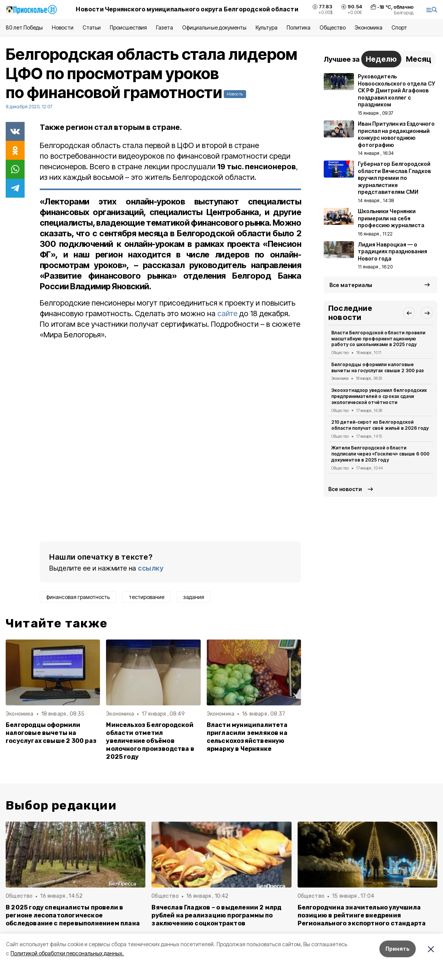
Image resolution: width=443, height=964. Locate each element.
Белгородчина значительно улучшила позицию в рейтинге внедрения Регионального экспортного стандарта (362, 915)
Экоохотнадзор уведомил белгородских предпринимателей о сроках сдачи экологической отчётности (379, 396)
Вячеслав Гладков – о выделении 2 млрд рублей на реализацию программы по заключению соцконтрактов (216, 915)
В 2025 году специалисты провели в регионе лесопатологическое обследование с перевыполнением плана (73, 915)
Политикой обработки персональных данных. (67, 953)
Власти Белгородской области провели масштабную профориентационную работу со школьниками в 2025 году (378, 339)
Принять (397, 948)
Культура (267, 27)
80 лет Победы (24, 27)
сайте (227, 313)
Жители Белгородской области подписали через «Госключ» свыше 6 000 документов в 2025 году (380, 454)
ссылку (151, 568)
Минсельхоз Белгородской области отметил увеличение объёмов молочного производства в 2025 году (150, 740)
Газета (164, 27)
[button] (409, 313)
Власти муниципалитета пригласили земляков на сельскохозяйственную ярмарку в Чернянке (247, 736)
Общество (332, 27)
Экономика (368, 27)
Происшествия (128, 27)
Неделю (381, 59)
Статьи (92, 27)
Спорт (399, 27)
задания (193, 597)
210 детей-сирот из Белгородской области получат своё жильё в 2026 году (380, 425)
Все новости (345, 489)
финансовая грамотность (78, 597)
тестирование (146, 597)
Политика (298, 27)
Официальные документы (214, 27)
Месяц (418, 59)
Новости (62, 27)
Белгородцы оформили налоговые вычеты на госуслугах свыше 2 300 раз (51, 732)
